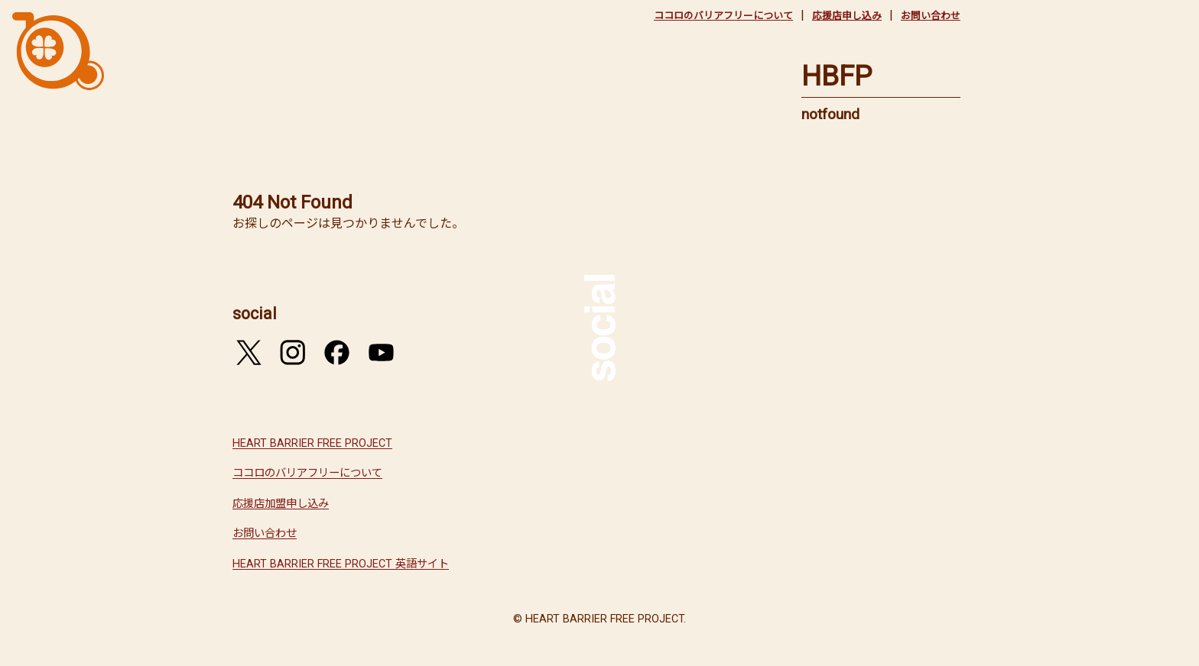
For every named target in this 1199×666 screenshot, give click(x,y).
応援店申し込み (847, 15)
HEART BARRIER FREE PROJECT (312, 443)
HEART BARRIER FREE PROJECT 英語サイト (340, 564)
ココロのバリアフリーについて (723, 15)
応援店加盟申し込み (280, 503)
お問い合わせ (930, 15)
